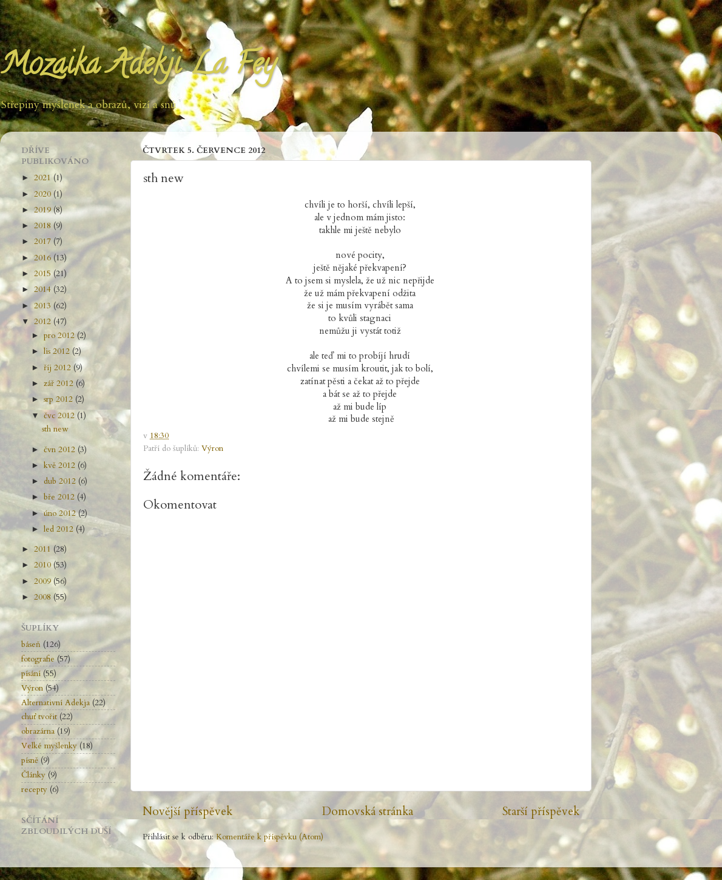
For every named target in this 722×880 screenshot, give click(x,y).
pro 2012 (60, 335)
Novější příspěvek (187, 811)
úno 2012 (61, 513)
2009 (43, 581)
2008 (43, 597)
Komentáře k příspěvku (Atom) (269, 836)
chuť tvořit (39, 716)
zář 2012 (60, 383)
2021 (43, 177)
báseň (31, 644)
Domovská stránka (367, 811)
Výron (212, 448)
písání (31, 673)
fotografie (38, 659)
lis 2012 (58, 351)
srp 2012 (59, 399)
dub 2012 (61, 481)
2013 (43, 305)
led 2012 (60, 529)
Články (33, 775)
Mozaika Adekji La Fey (137, 67)
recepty (34, 789)
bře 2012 (60, 497)
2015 (43, 273)
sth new (55, 429)
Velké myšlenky (49, 745)
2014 (43, 289)
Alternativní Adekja (55, 702)
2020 (43, 194)
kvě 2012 (61, 465)
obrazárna (38, 731)
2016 (43, 257)
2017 (43, 241)
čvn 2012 (61, 449)
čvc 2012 (60, 415)
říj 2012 (58, 367)
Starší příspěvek (540, 811)
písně (29, 760)
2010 (43, 565)
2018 (43, 225)
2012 (43, 321)
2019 (43, 210)
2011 (43, 549)
